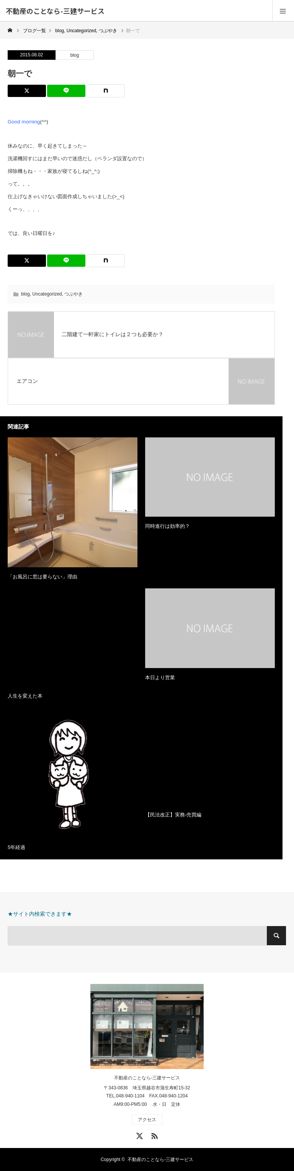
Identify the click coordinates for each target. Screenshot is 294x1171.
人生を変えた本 (25, 696)
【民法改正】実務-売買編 (173, 815)
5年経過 (16, 847)
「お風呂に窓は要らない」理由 (42, 577)
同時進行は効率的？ (167, 526)
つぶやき (73, 294)
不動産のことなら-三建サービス (55, 10)
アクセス (147, 1119)
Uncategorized (47, 294)
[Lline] (66, 91)
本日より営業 (160, 677)
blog (74, 55)
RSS (153, 1134)
